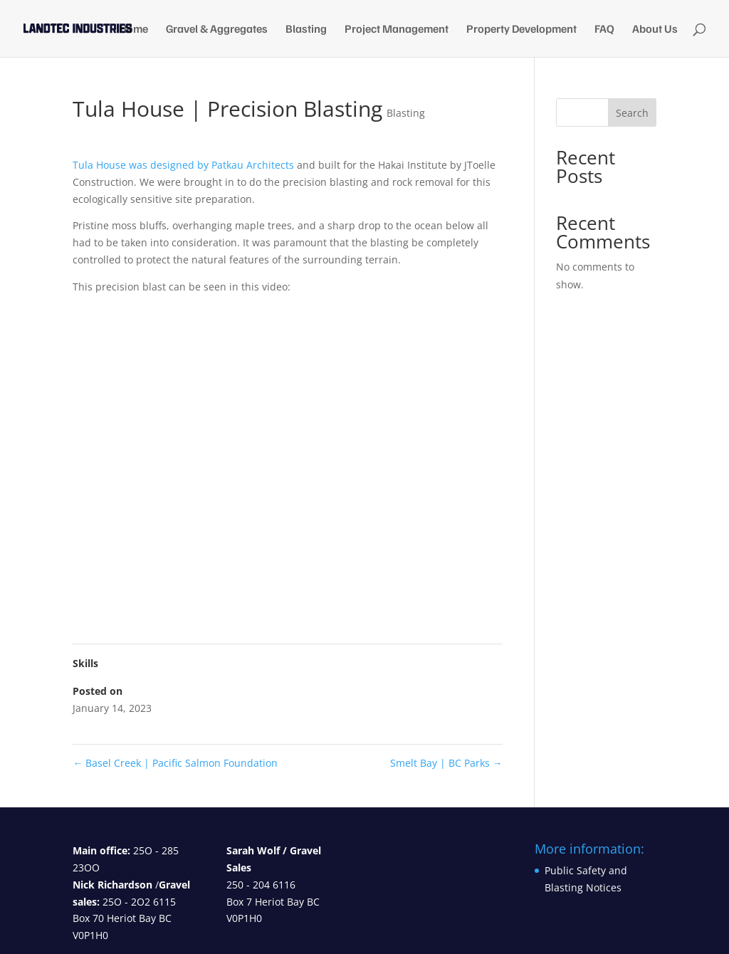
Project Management (397, 29)
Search (632, 113)
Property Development (521, 29)
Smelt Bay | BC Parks (446, 763)
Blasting (306, 29)
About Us (655, 29)
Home (133, 29)
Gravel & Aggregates (217, 29)
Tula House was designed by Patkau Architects (183, 165)
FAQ (604, 29)
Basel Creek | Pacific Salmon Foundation (175, 763)
